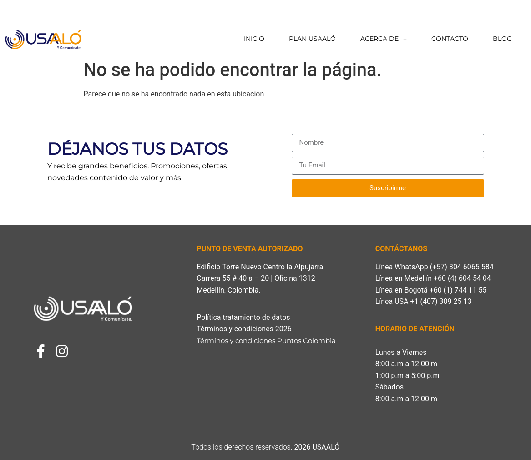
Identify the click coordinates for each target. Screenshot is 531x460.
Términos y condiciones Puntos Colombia (267, 340)
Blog (502, 39)
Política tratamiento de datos (243, 317)
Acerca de (383, 38)
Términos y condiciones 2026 (246, 328)
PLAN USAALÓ (312, 39)
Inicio (254, 39)
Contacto (449, 39)
